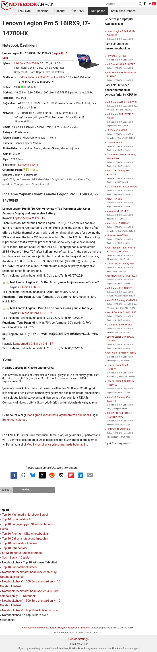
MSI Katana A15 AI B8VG (119, 288)
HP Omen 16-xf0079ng (118, 429)
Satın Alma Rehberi (123, 11)
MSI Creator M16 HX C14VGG (121, 186)
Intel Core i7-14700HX (26, 63)
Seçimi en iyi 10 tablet (16, 557)
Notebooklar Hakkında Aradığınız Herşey (44, 627)
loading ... (6, 489)
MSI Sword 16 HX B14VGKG (120, 64)
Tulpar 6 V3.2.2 (114, 142)
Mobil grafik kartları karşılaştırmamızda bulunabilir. (59, 415)
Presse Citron (29, 313)
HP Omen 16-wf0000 (117, 235)
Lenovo (85, 627)
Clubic (24, 287)
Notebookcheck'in (14, 600)
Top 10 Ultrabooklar (14, 548)
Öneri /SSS (78, 11)
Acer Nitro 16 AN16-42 (118, 223)
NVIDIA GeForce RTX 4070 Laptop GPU (41, 77)
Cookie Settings (78, 639)
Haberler (59, 11)
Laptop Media (22, 218)
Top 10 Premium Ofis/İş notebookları (25, 533)
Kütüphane (98, 11)
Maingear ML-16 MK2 (117, 211)
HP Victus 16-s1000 (116, 130)
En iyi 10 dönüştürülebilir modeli (22, 553)
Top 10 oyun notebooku (17, 519)
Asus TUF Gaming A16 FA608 (121, 300)
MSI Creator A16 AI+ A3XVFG (121, 102)
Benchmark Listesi (14, 419)
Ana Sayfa (24, 11)
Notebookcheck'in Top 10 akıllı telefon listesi (30, 610)
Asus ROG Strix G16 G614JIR (121, 312)
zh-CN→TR (46, 343)
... (153, 11)
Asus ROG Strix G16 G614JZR (121, 275)
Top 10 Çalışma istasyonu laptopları (25, 538)
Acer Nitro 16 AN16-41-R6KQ (121, 352)
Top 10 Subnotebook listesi (19, 543)
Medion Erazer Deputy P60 (120, 263)
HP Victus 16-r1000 (116, 56)
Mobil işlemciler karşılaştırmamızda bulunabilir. (57, 444)
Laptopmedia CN (24, 343)
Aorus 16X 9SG (114, 198)
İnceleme (42, 11)
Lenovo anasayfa (28, 164)
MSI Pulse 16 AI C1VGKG (119, 324)
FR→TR (37, 287)
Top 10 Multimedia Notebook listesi (25, 514)
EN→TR (40, 218)
